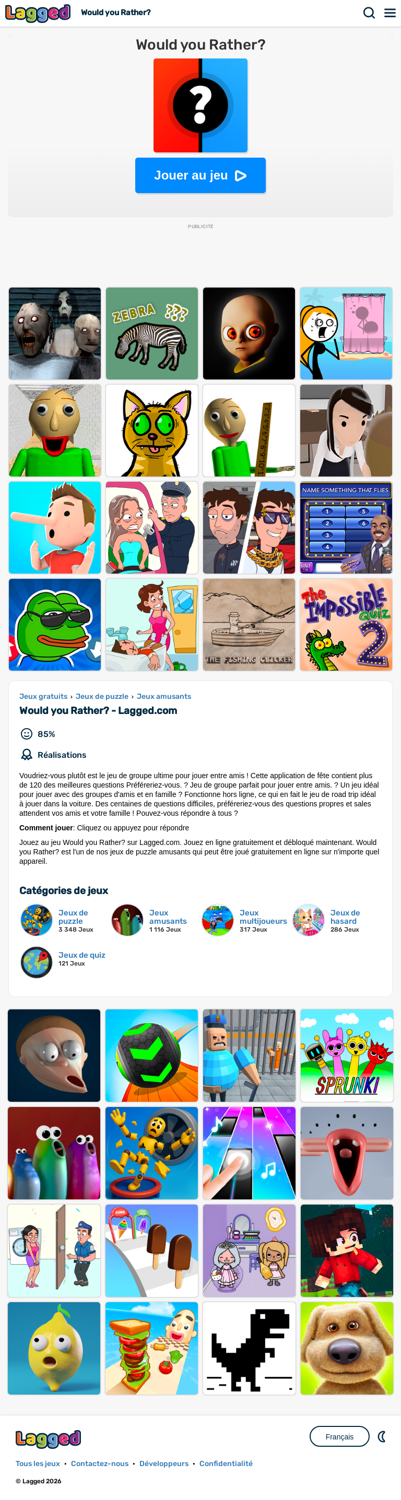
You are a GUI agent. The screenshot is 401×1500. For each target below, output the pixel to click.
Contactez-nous (99, 1463)
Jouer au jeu (191, 175)
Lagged (39, 13)
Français (340, 1437)
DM (382, 1436)
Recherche (369, 13)
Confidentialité (226, 1463)
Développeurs (163, 1463)
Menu (390, 13)
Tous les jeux (38, 1463)
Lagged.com (50, 1439)
